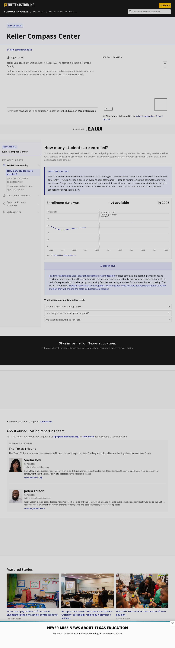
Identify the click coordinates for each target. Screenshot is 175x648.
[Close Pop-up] (172, 623)
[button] (87, 324)
